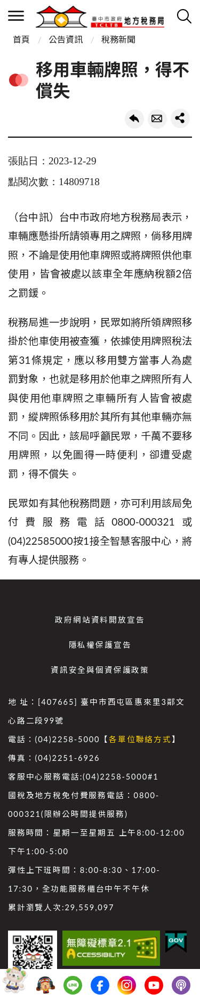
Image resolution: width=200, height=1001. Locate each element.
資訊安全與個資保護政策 (100, 669)
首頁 (21, 39)
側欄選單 (16, 16)
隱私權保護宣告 (100, 644)
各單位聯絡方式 (140, 739)
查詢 (184, 16)
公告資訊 (66, 39)
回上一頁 (134, 119)
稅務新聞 (118, 39)
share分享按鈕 (180, 118)
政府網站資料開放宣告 (100, 619)
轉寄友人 (157, 119)
